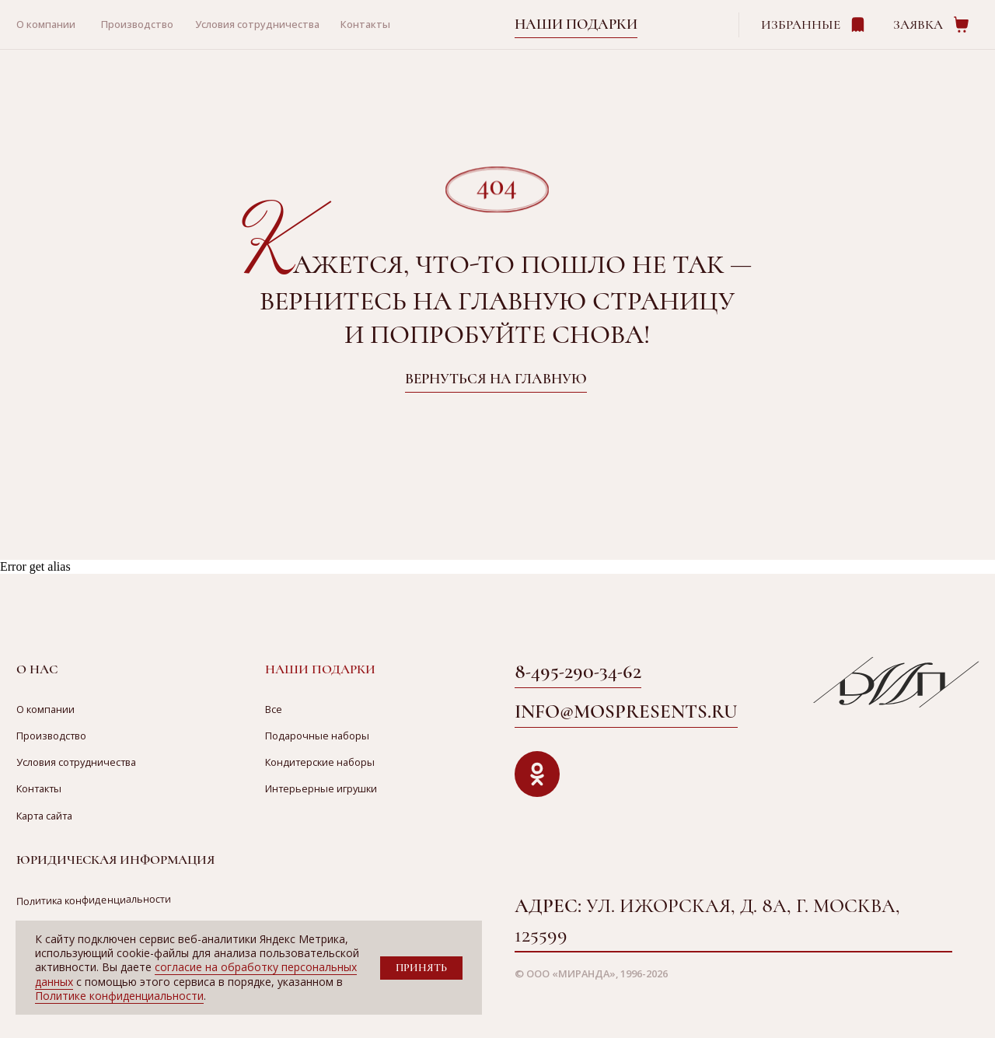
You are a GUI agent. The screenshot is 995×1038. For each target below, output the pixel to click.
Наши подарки (576, 24)
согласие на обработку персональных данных (196, 973)
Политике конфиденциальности (119, 995)
